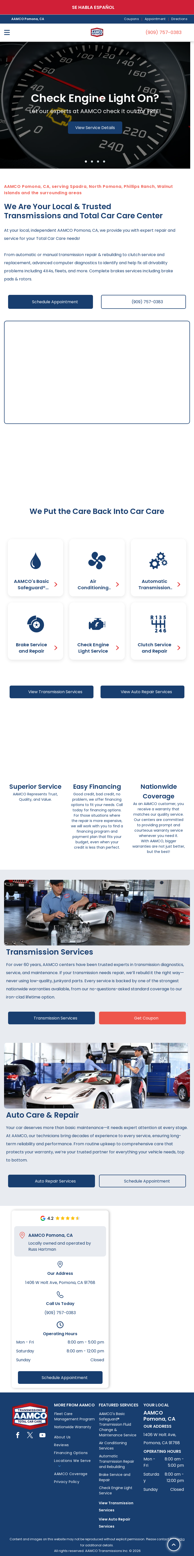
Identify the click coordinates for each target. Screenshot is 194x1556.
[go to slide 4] (104, 161)
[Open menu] (7, 32)
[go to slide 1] (86, 161)
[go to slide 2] (92, 161)
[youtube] (42, 1436)
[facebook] (17, 1436)
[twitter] (30, 1436)
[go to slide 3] (98, 161)
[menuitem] (132, 19)
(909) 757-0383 (60, 1313)
